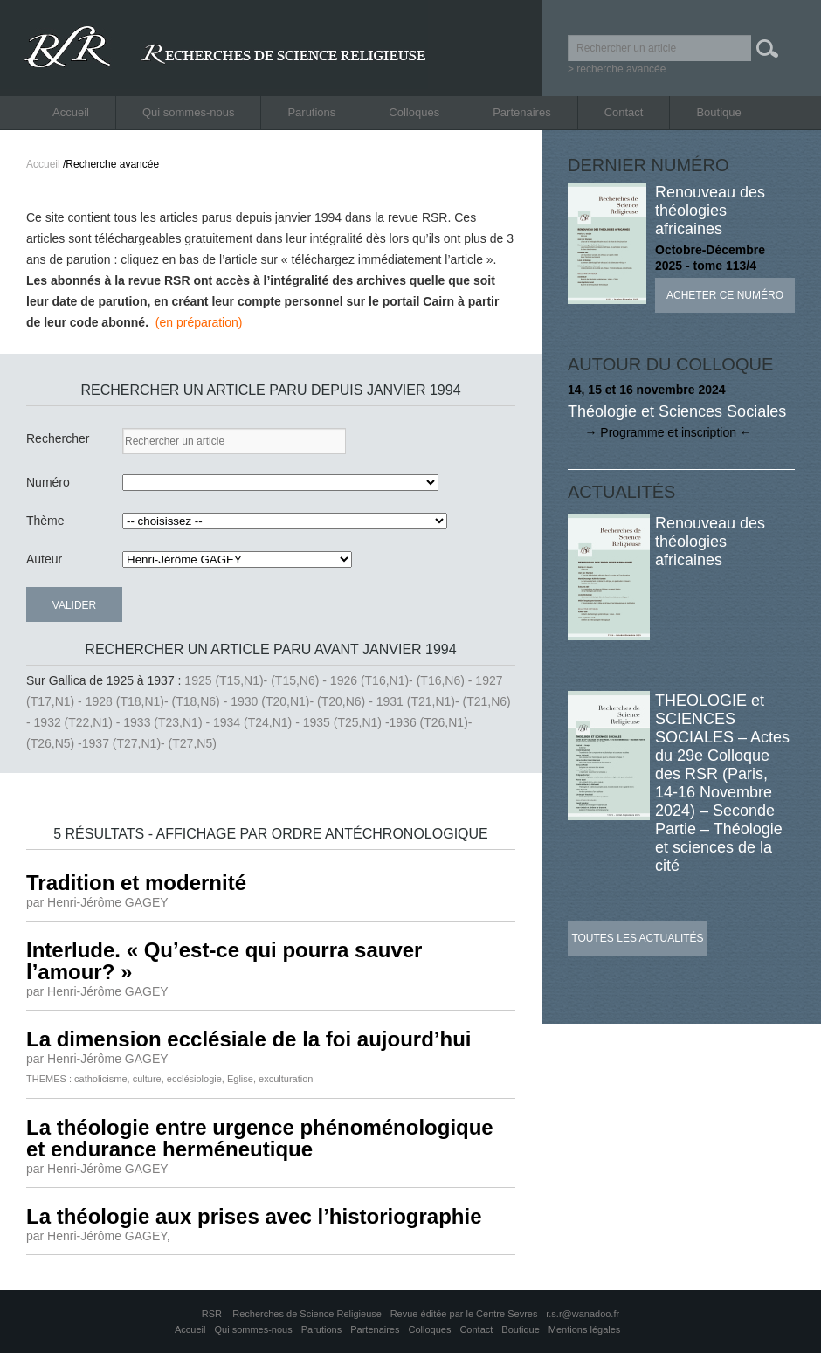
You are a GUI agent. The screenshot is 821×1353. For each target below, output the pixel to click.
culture (147, 1078)
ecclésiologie (194, 1078)
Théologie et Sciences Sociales (677, 411)
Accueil (70, 112)
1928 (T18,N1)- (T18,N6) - (158, 701)
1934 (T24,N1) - (258, 722)
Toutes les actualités (637, 938)
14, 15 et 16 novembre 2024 (647, 390)
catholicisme (101, 1078)
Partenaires (521, 112)
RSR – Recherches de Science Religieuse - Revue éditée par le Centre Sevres (371, 1313)
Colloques (414, 112)
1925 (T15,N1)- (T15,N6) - (257, 680)
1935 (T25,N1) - (346, 722)
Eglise (240, 1078)
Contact (624, 112)
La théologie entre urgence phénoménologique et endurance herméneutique (259, 1138)
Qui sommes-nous (188, 112)
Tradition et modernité (136, 882)
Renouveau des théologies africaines (710, 210)
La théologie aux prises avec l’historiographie (253, 1216)
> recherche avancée (617, 69)
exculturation (286, 1078)
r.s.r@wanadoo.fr (582, 1313)
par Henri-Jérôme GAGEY (97, 902)
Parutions (311, 112)
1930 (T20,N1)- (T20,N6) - (303, 701)
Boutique (718, 112)
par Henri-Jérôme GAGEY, (98, 1236)
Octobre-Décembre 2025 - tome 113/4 (710, 258)
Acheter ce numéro (724, 295)
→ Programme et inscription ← (660, 432)
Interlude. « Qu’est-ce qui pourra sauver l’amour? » (224, 961)
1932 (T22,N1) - (79, 722)
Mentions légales (584, 1329)
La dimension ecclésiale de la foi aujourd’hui (248, 1039)
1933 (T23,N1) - (168, 722)
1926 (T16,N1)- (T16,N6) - (403, 680)
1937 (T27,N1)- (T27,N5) (149, 743)
